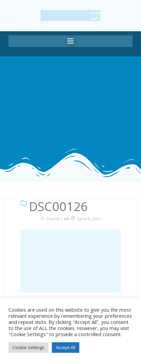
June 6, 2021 (86, 218)
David (49, 218)
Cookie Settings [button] (28, 347)
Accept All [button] (65, 347)
